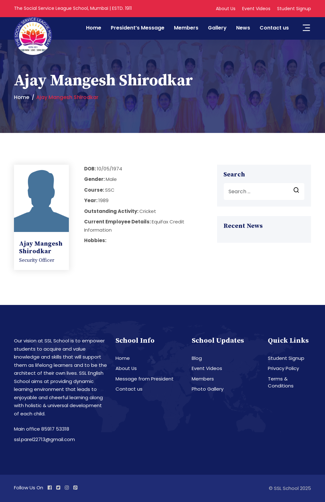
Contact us (274, 27)
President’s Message (137, 27)
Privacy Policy (283, 368)
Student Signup (294, 8)
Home (93, 27)
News (243, 27)
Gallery (217, 27)
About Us (225, 8)
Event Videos (256, 8)
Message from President (145, 378)
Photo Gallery (207, 389)
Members (186, 27)
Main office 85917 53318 (41, 429)
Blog (197, 358)
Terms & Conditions (281, 382)
